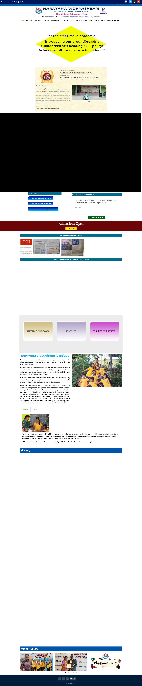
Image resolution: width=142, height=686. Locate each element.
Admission (46, 20)
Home (22, 20)
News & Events (68, 21)
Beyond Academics (56, 21)
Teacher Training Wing (114, 21)
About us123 (30, 21)
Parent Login (78, 20)
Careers (97, 20)
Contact (103, 20)
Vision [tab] (35, 410)
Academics (38, 21)
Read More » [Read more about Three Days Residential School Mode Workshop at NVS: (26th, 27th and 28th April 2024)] (78, 207)
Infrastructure (88, 21)
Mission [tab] (25, 410)
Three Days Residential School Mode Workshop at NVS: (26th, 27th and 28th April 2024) (96, 201)
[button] (43, 209)
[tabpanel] (71, 429)
